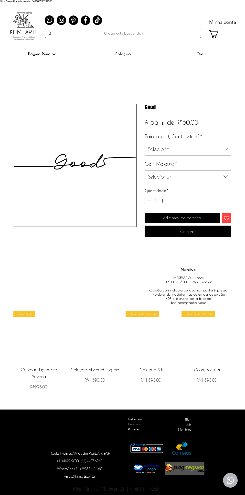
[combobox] (188, 149)
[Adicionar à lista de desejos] (226, 218)
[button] (123, 54)
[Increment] (163, 200)
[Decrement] (148, 200)
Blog (188, 419)
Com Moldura (161, 164)
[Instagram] (61, 20)
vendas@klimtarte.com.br (79, 476)
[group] (123, 350)
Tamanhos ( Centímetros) (173, 136)
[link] (218, 34)
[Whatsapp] (49, 20)
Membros (184, 429)
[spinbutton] (156, 200)
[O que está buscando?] (124, 33)
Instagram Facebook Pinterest (135, 424)
